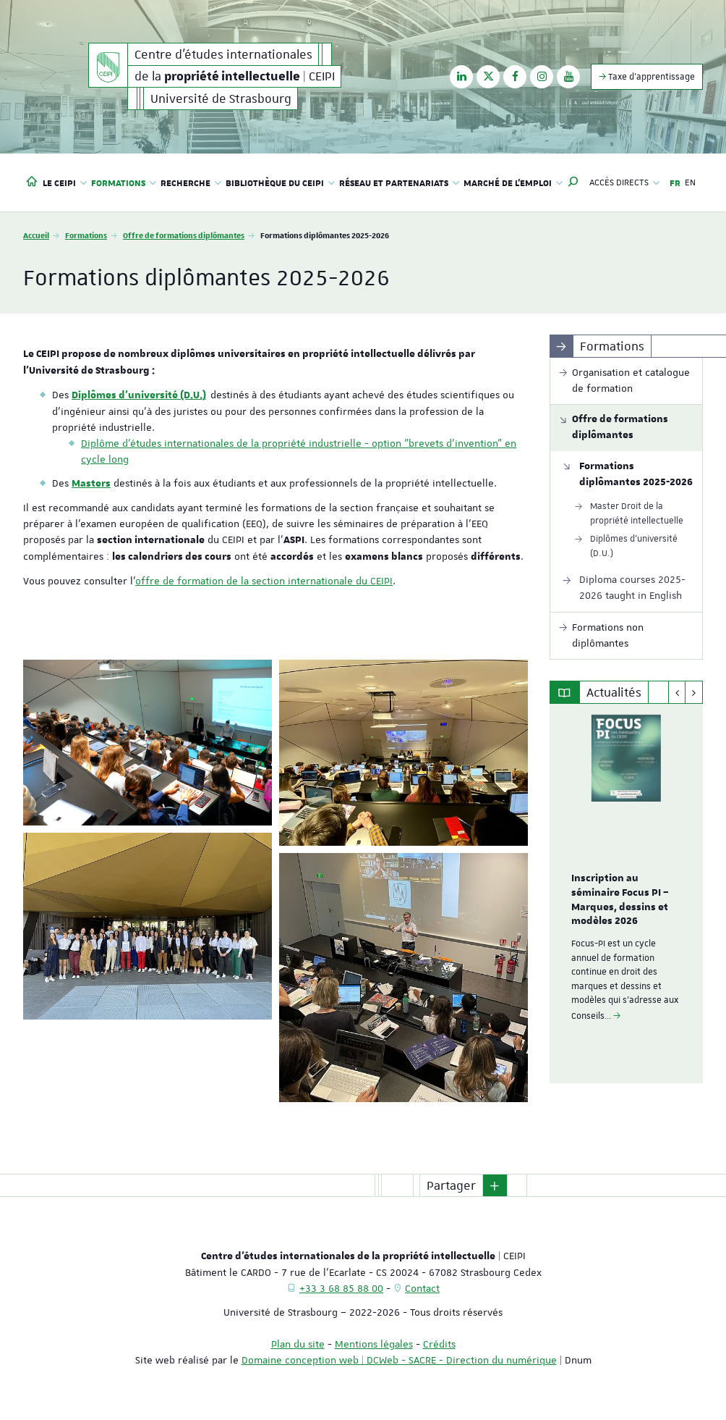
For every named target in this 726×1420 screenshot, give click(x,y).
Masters (91, 483)
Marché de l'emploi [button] (513, 182)
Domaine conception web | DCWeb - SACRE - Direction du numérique (399, 1359)
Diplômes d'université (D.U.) (139, 395)
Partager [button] (451, 1185)
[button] (573, 182)
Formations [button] (123, 182)
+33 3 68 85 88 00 (341, 1288)
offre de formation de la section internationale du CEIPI (264, 580)
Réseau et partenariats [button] (399, 182)
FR (675, 182)
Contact (422, 1288)
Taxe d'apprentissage (647, 76)
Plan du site (298, 1343)
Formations (86, 235)
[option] (627, 893)
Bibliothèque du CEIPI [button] (280, 182)
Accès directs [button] (624, 182)
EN (690, 182)
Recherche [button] (191, 182)
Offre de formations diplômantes (183, 235)
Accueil (36, 235)
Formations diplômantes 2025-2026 (636, 474)
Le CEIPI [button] (65, 182)
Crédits (439, 1343)
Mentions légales (374, 1343)
